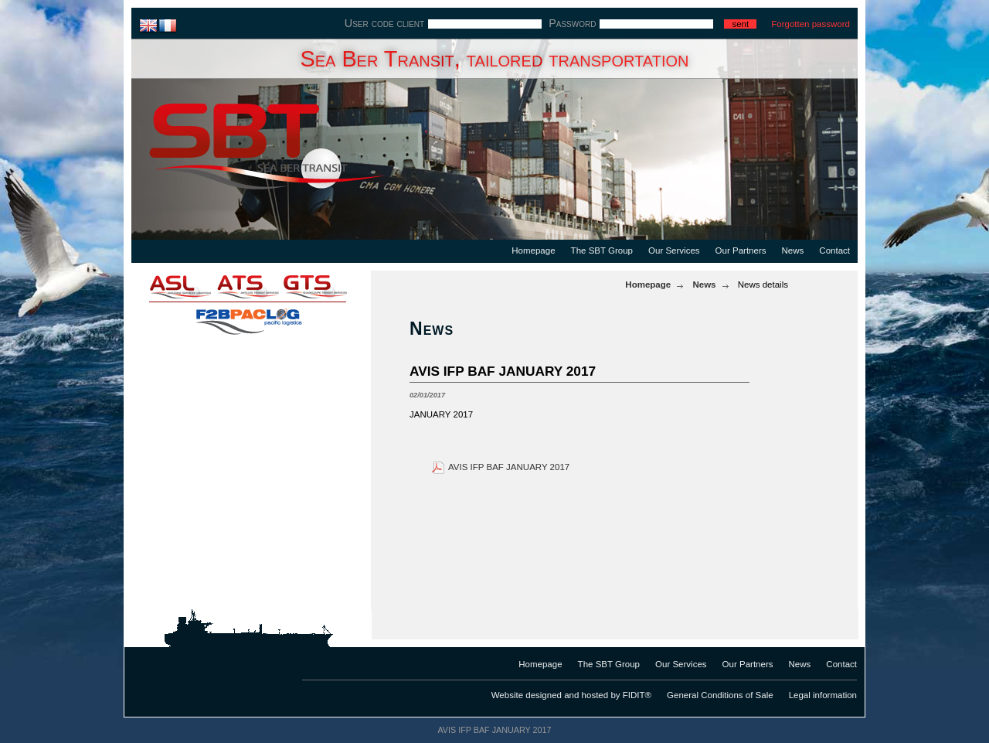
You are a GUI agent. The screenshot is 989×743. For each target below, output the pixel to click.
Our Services (674, 250)
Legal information (823, 695)
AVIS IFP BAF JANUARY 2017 (508, 467)
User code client (384, 23)
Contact (834, 250)
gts (324, 286)
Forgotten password (810, 24)
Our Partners (740, 250)
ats (247, 286)
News (793, 250)
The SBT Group (602, 250)
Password (572, 23)
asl (170, 286)
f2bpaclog (247, 317)
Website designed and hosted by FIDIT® (571, 695)
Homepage (533, 250)
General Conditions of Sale (720, 695)
